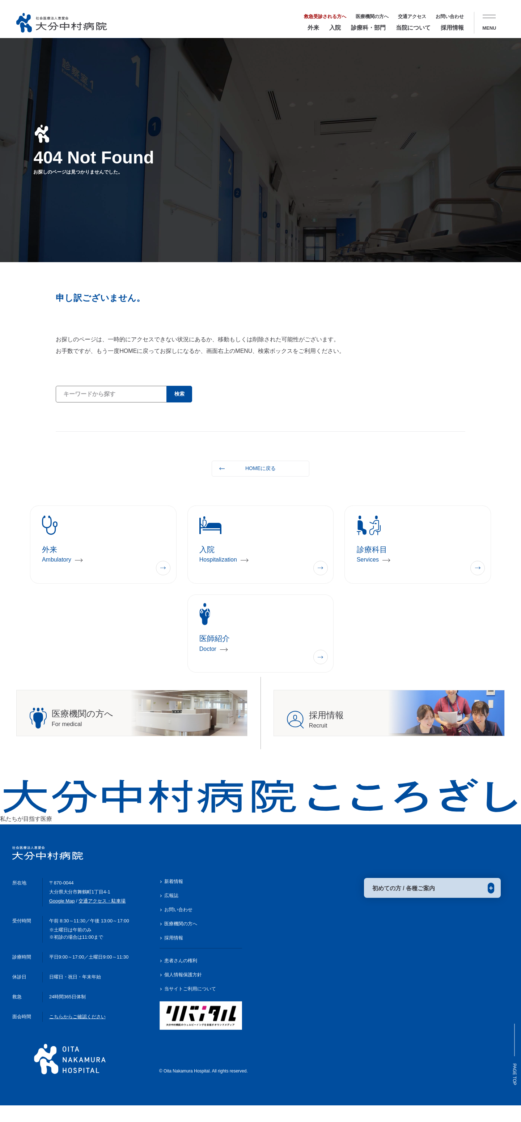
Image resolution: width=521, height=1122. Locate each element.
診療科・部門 (368, 28)
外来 (313, 28)
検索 (178, 394)
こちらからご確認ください (77, 1033)
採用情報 (452, 28)
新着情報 (173, 898)
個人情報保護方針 (183, 991)
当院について (413, 28)
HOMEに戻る (260, 468)
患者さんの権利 (180, 977)
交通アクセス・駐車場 (102, 918)
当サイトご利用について (190, 1005)
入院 (335, 28)
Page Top (512, 1057)
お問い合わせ (450, 16)
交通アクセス (412, 16)
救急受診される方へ (325, 16)
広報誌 (171, 912)
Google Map (62, 918)
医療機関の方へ (372, 16)
